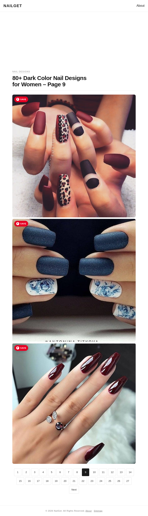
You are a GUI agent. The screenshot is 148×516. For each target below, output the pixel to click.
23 (92, 481)
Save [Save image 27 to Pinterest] (23, 348)
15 (20, 481)
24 (100, 481)
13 (121, 472)
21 (74, 481)
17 (38, 481)
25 (109, 481)
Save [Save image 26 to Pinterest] (23, 224)
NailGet (12, 6)
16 (29, 481)
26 (118, 481)
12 (112, 472)
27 (127, 481)
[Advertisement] (74, 43)
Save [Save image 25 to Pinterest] (23, 99)
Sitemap (98, 511)
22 (83, 481)
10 (94, 472)
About (140, 5)
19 (56, 481)
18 (47, 481)
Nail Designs (21, 71)
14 (130, 472)
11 (103, 472)
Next (74, 489)
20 (65, 481)
